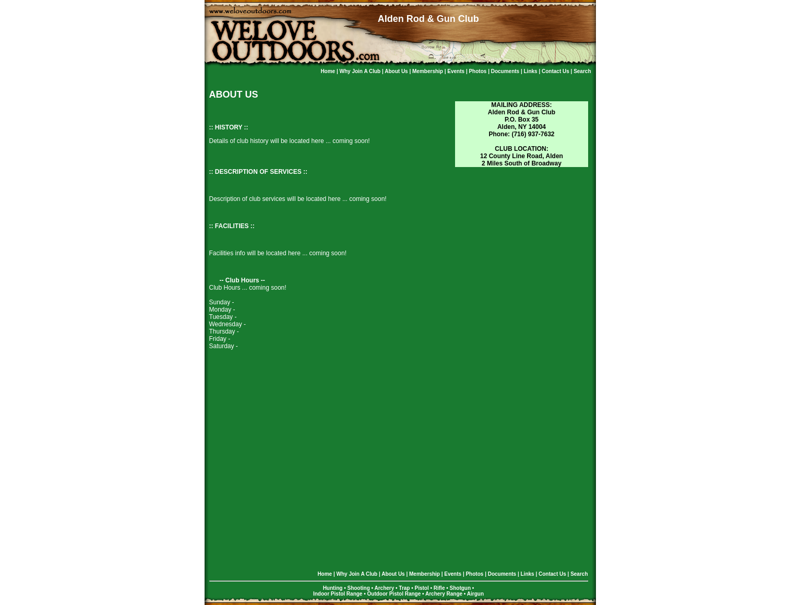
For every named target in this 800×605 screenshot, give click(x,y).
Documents (506, 71)
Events (456, 71)
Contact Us (556, 71)
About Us (397, 71)
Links (531, 71)
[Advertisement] (521, 233)
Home (328, 71)
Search (582, 71)
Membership (428, 71)
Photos (478, 71)
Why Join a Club (361, 71)
